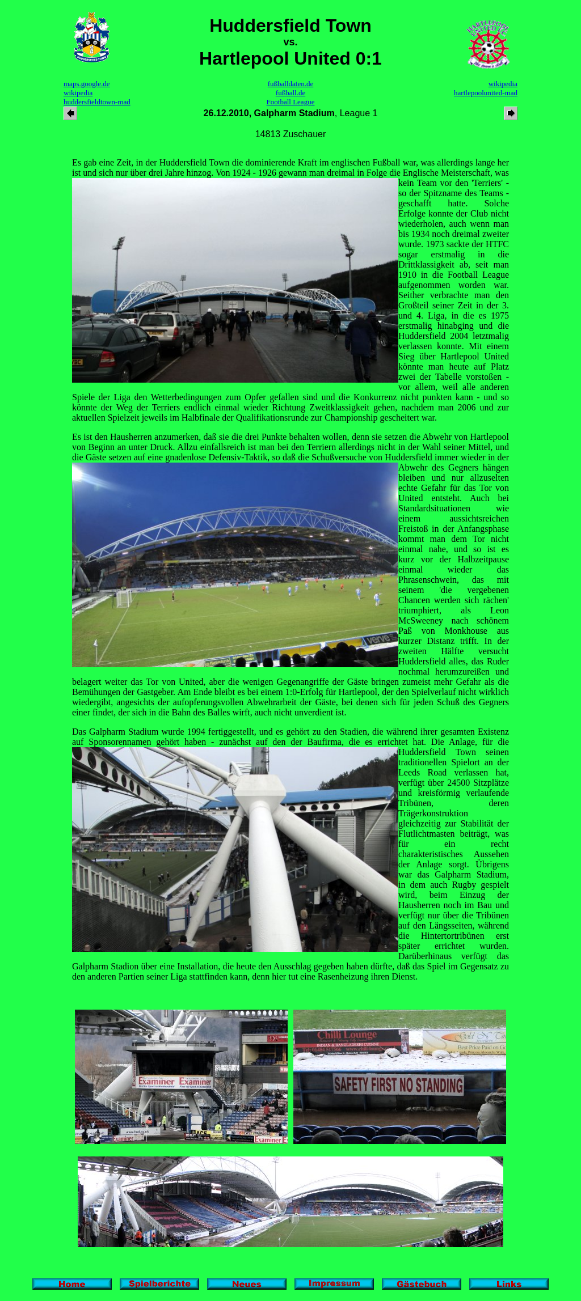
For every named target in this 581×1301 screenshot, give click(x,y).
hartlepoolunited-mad (485, 92)
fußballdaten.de (291, 83)
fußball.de (290, 92)
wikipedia (78, 92)
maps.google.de (87, 83)
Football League (291, 102)
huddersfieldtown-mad (97, 102)
